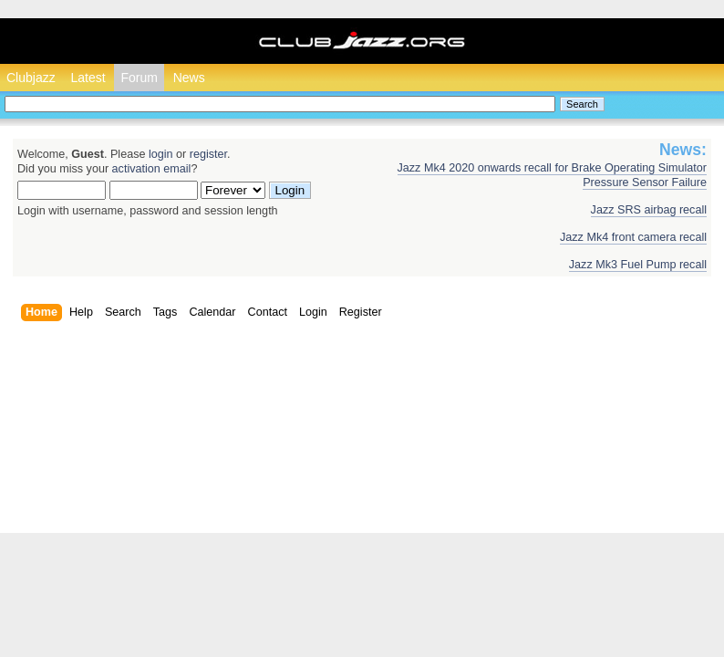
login (161, 154)
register (208, 154)
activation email (151, 168)
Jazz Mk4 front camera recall (633, 237)
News (189, 77)
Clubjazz (31, 77)
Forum (138, 77)
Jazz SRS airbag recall (649, 209)
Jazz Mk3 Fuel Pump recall (638, 264)
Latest (87, 77)
